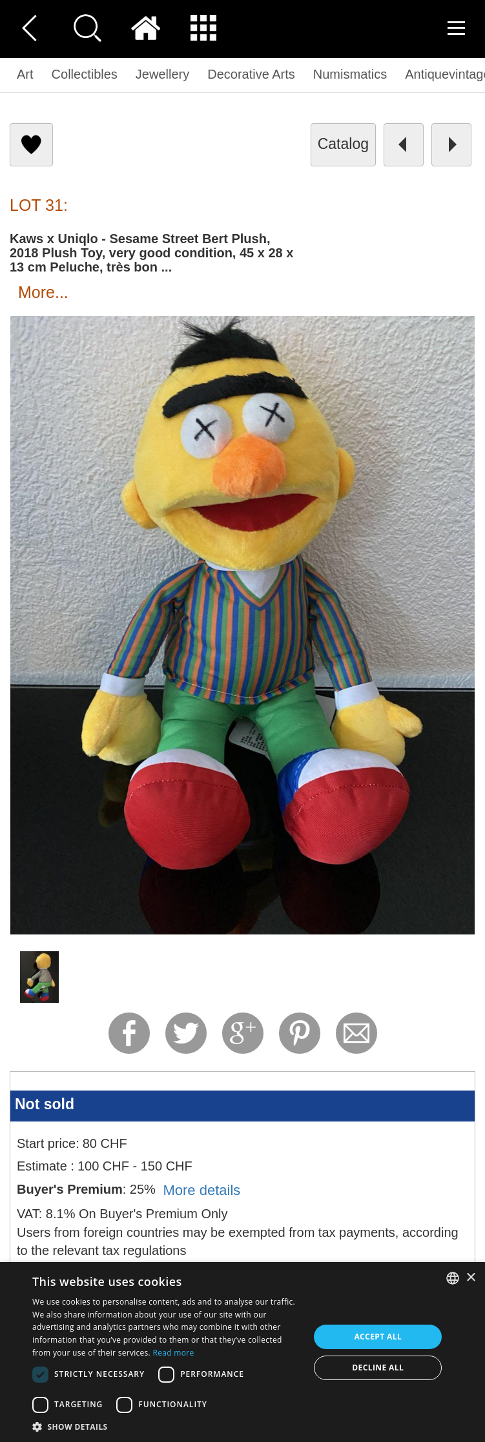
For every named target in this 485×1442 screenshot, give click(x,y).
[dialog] (242, 1352)
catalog (343, 143)
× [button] (470, 1278)
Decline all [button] (378, 1367)
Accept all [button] (378, 1336)
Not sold (44, 1104)
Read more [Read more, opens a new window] (173, 1352)
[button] (167, 1426)
